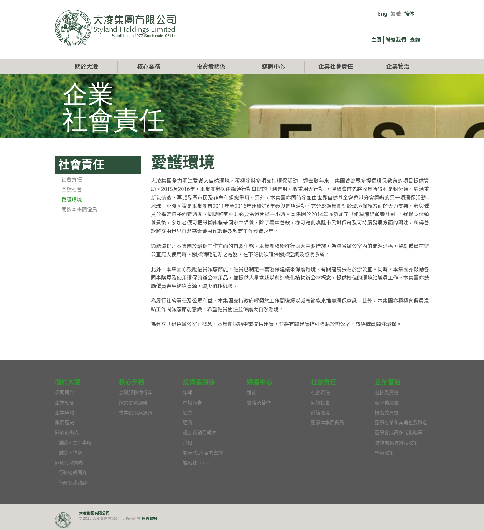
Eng (382, 13)
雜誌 (251, 392)
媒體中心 (273, 66)
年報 (187, 392)
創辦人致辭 (70, 452)
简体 (409, 13)
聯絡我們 (396, 39)
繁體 (395, 13)
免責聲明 (149, 518)
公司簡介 (64, 392)
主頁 (376, 39)
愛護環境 (71, 199)
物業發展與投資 (135, 412)
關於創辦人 (67, 432)
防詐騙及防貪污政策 (396, 442)
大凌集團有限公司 (94, 513)
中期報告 (192, 402)
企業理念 (64, 402)
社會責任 (71, 179)
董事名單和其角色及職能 (401, 422)
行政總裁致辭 (72, 482)
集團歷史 (64, 422)
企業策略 (64, 412)
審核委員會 (387, 392)
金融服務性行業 (135, 392)
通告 (187, 412)
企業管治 (398, 66)
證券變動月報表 (199, 432)
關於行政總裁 (69, 462)
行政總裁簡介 (72, 472)
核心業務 (148, 66)
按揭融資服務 (133, 402)
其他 (187, 442)
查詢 (415, 39)
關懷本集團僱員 (79, 209)
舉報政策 (384, 452)
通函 (187, 422)
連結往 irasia (197, 462)
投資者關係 (211, 66)
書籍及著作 (259, 402)
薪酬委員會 (387, 402)
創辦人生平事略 (75, 442)
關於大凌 (86, 66)
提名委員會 (387, 412)
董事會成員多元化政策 (399, 432)
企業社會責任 (335, 66)
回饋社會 (71, 189)
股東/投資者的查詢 (203, 452)
